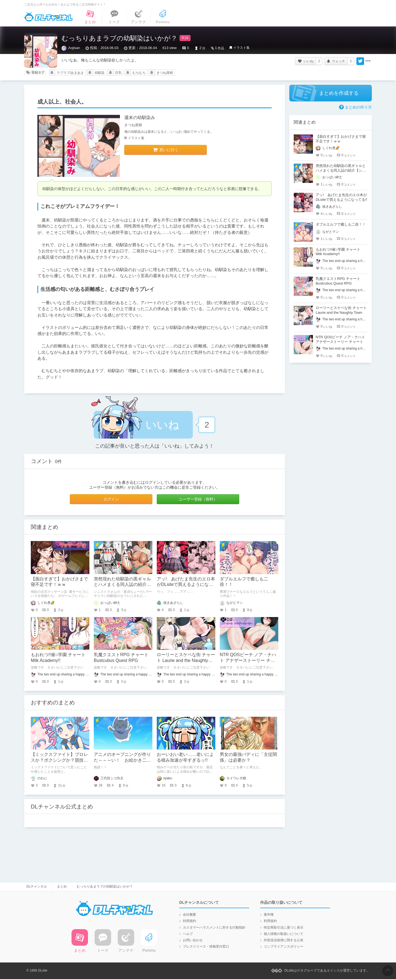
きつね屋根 (164, 73)
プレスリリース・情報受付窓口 (206, 946)
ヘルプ (188, 934)
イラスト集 (241, 48)
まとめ (62, 886)
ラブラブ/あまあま (70, 73)
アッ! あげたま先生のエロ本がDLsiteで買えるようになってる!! (186, 585)
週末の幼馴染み (139, 117)
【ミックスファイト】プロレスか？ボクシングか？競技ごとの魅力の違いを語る (59, 760)
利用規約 (189, 921)
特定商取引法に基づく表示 (283, 927)
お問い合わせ (193, 940)
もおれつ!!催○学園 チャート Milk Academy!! (338, 251)
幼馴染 (100, 73)
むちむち (139, 73)
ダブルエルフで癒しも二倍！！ (341, 224)
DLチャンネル (48, 16)
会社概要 (189, 914)
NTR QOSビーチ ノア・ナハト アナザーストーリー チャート (248, 660)
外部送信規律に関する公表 (283, 940)
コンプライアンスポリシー (283, 946)
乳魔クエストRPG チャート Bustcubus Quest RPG (338, 281)
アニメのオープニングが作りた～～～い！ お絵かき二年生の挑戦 (122, 760)
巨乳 (118, 73)
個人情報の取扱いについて (283, 934)
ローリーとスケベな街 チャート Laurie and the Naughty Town (186, 660)
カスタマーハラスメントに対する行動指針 (214, 927)
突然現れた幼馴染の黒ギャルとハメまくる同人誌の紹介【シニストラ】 (122, 585)
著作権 (269, 914)
